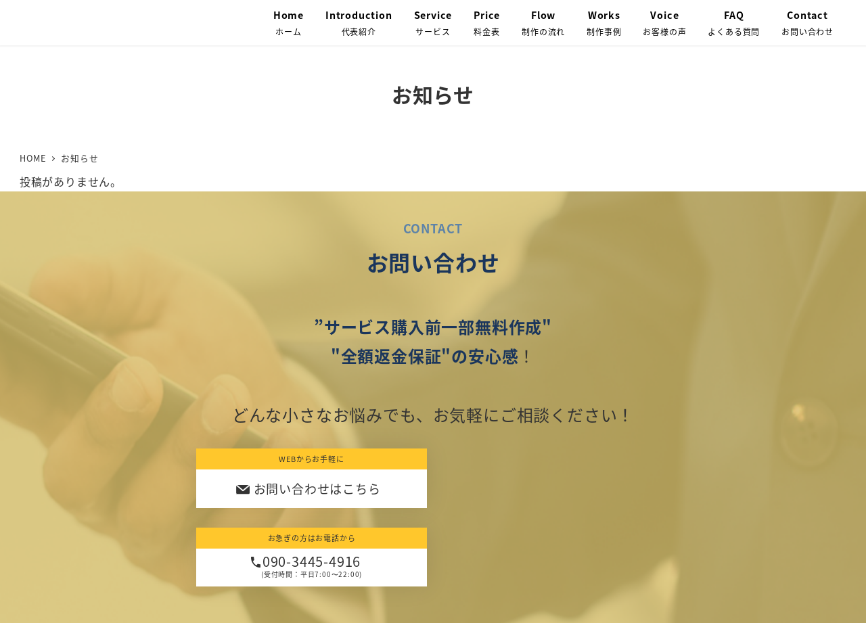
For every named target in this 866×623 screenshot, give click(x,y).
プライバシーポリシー (354, 569)
